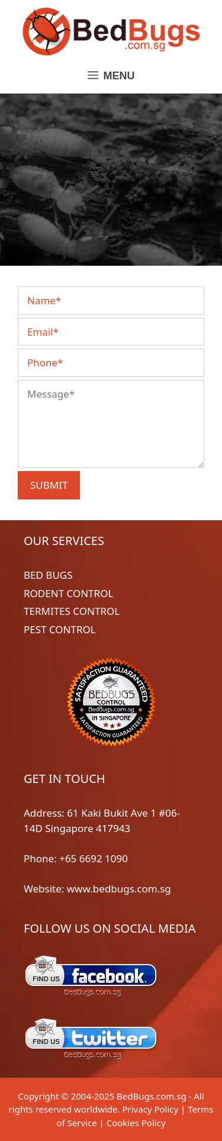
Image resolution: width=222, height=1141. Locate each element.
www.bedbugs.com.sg (119, 888)
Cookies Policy (136, 1123)
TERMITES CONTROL (72, 611)
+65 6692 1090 (93, 858)
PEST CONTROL (60, 629)
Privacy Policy (150, 1109)
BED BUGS (48, 575)
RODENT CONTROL (68, 593)
